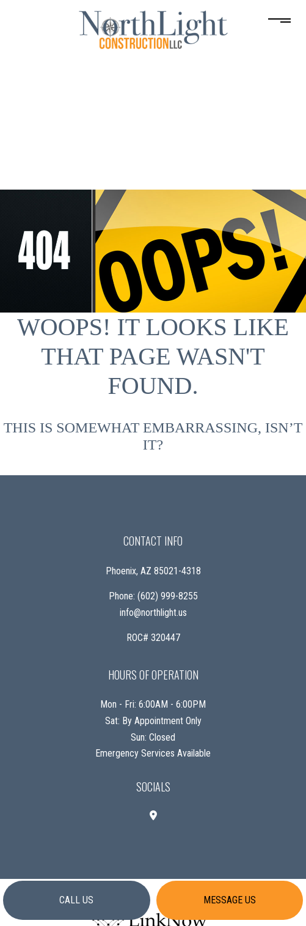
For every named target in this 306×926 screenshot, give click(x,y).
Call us (76, 900)
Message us (229, 900)
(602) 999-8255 (167, 596)
